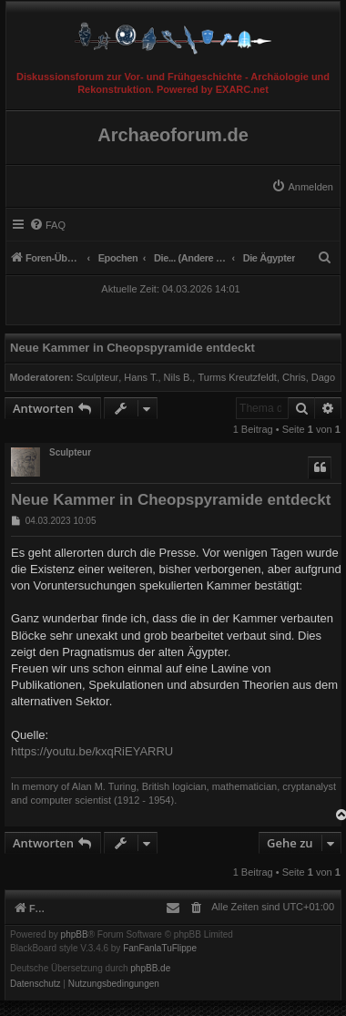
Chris (294, 377)
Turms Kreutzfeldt (237, 377)
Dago (323, 377)
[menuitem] (302, 187)
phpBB (74, 934)
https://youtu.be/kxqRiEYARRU (92, 751)
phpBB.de (150, 968)
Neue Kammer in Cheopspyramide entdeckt (132, 347)
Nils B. (178, 377)
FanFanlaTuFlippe (160, 948)
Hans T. (141, 377)
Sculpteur (97, 377)
